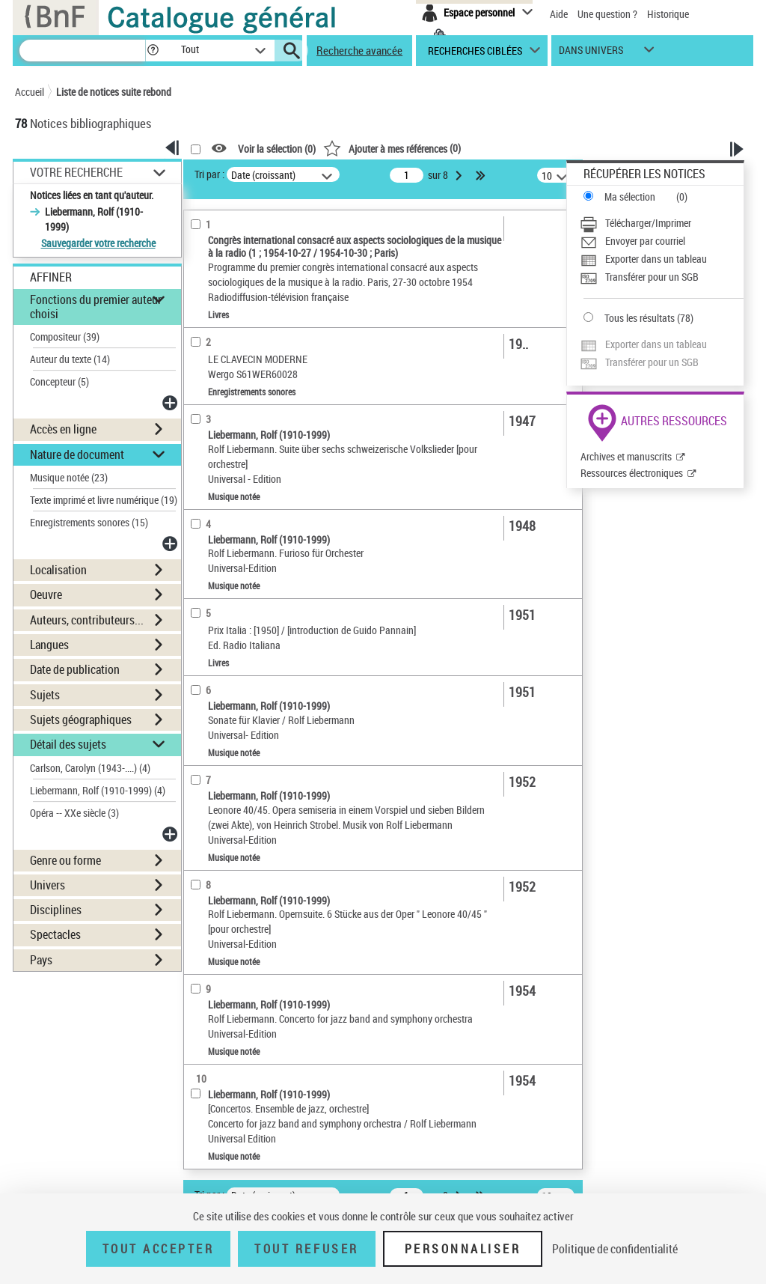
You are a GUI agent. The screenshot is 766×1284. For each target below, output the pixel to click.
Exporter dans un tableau (656, 259)
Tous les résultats (639, 318)
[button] (152, 50)
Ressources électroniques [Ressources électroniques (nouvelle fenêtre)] (631, 473)
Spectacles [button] (55, 934)
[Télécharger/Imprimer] (662, 223)
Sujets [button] (45, 695)
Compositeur (64, 336)
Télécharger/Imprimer (648, 223)
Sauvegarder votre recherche (98, 243)
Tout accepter (158, 1249)
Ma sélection (629, 196)
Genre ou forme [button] (65, 860)
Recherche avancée (359, 50)
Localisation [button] (58, 570)
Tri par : (209, 174)
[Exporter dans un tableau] (662, 259)
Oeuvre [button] (46, 594)
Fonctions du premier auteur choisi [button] (96, 306)
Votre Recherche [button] (76, 172)
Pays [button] (41, 960)
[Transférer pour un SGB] (662, 277)
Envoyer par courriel (645, 241)
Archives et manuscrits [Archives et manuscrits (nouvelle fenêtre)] (626, 456)
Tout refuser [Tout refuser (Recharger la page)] (306, 1249)
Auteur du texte (70, 359)
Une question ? (607, 14)
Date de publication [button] (75, 669)
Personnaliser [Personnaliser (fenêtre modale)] (463, 1249)
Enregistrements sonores (89, 522)
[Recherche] (82, 50)
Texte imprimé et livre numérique (103, 500)
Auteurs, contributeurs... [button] (87, 620)
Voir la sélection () (277, 149)
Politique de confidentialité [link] (615, 1249)
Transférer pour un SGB (652, 277)
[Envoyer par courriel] (662, 241)
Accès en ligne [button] (63, 429)
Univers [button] (47, 885)
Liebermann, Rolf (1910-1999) (97, 790)
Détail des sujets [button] (68, 744)
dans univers (591, 53)
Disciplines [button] (56, 909)
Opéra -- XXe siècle (74, 813)
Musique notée (69, 477)
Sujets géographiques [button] (81, 719)
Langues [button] (49, 644)
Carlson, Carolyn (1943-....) (90, 768)
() (392, 148)
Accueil (29, 92)
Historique (668, 14)
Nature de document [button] (77, 454)
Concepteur (59, 381)
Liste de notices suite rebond (113, 92)
